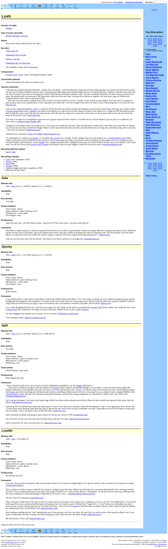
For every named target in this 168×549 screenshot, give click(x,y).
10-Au (150, 39)
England (9, 28)
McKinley (150, 120)
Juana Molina (152, 148)
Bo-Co (160, 39)
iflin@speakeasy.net (51, 134)
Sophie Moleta (152, 146)
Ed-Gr (155, 40)
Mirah (148, 138)
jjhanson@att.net (33, 130)
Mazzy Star (151, 112)
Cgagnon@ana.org (91, 239)
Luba (148, 54)
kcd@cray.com (59, 411)
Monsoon (150, 151)
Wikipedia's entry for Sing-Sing (18, 63)
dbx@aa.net (10, 105)
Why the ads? (154, 9)
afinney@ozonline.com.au (35, 318)
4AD (13, 186)
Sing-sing (33, 67)
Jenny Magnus (152, 78)
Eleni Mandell (152, 88)
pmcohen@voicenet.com (21, 402)
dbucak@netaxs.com (53, 423)
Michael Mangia (153, 91)
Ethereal (9, 36)
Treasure (45, 144)
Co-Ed (150, 40)
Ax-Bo (155, 39)
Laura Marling (152, 99)
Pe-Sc (150, 44)
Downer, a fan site (13, 59)
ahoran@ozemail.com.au (79, 419)
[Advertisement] (155, 19)
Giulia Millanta (152, 133)
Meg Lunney (151, 57)
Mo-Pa (160, 42)
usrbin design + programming (157, 544)
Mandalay (150, 86)
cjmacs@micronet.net (14, 485)
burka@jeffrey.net (37, 519)
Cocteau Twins (11, 75)
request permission (11, 542)
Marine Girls (151, 96)
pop (26, 36)
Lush (148, 59)
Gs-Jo (160, 40)
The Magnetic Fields (155, 75)
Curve (20, 75)
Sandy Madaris (152, 70)
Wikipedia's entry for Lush (16, 55)
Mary (148, 107)
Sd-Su (155, 44)
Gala (35, 109)
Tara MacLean (152, 65)
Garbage (39, 134)
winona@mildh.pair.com (112, 144)
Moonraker (150, 158)
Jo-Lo (150, 42)
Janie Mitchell (152, 143)
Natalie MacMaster (154, 67)
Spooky (33, 111)
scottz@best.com (80, 415)
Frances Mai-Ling (153, 80)
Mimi (148, 135)
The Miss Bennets (154, 141)
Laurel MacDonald (154, 62)
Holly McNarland (153, 125)
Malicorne (150, 83)
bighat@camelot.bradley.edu (29, 122)
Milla (148, 130)
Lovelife (9, 166)
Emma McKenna (153, 117)
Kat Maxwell (151, 109)
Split (110, 111)
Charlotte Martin (153, 104)
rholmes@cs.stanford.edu (68, 314)
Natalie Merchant (153, 127)
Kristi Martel (151, 101)
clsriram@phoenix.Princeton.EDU (81, 494)
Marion (85, 310)
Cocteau (74, 506)
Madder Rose (152, 72)
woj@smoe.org (34, 115)
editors (164, 540)
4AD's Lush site (12, 51)
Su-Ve (160, 44)
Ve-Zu (155, 46)
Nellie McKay (151, 114)
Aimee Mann (151, 93)
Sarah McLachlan (153, 122)
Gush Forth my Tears (117, 138)
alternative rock (18, 36)
